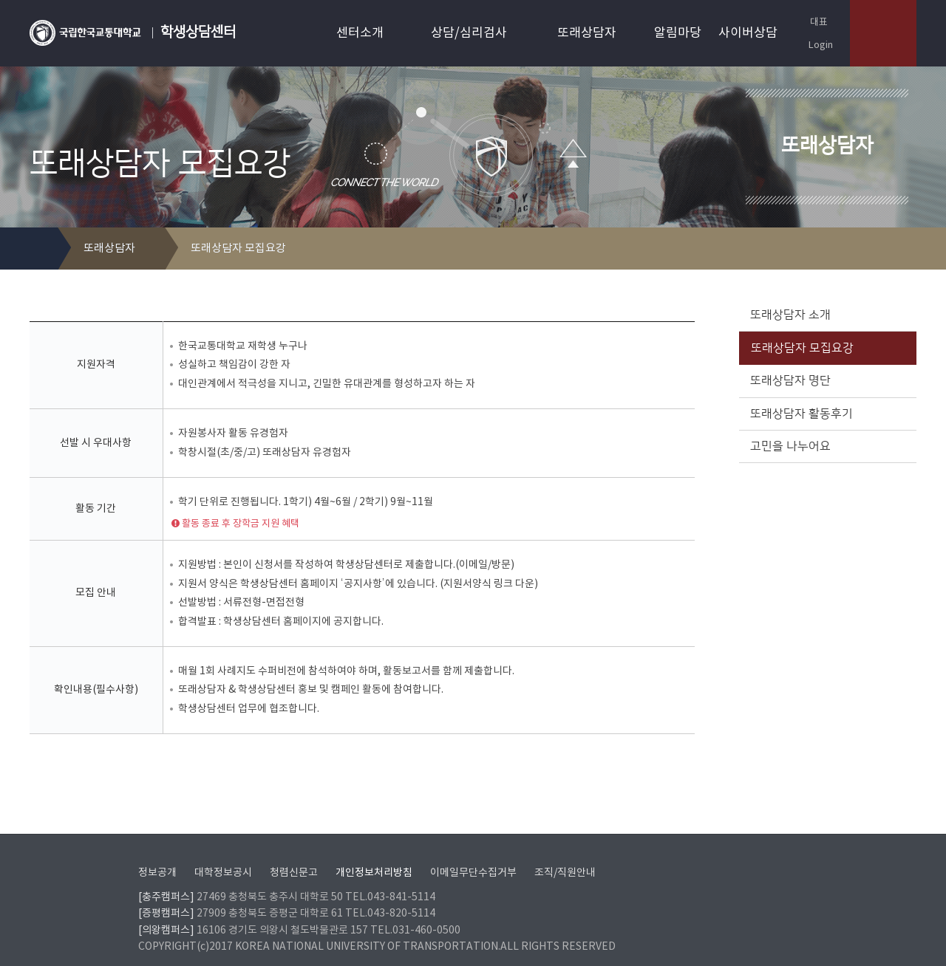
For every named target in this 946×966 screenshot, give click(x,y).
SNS (906, 249)
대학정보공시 (223, 854)
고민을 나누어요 (826, 446)
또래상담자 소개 (826, 314)
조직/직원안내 (565, 854)
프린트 (883, 249)
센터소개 (360, 33)
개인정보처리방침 (374, 854)
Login (814, 44)
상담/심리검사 (469, 33)
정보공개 (157, 854)
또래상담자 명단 (826, 380)
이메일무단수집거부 (473, 854)
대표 (811, 22)
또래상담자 (586, 33)
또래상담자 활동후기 (826, 413)
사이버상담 (747, 33)
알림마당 (677, 33)
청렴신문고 (294, 854)
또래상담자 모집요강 (826, 347)
